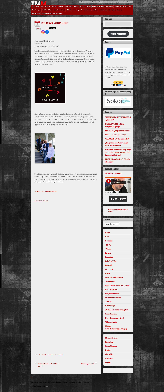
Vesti (42, 6)
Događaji (76, 6)
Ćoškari (111, 2)
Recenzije (47, 6)
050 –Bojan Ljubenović (113, 173)
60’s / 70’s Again (36, 10)
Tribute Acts (109, 6)
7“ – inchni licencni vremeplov (89, 10)
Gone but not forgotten (98, 6)
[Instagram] (43, 30)
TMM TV (69, 10)
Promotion (60, 6)
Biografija (116, 2)
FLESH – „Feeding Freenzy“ (115, 134)
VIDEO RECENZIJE (118, 33)
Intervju (54, 6)
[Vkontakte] (47, 30)
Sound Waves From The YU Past (122, 6)
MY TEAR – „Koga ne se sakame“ (117, 130)
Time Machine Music (39, 386)
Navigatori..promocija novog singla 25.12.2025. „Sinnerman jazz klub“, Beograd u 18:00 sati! (118, 152)
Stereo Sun (94, 2)
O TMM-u (123, 2)
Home (32, 6)
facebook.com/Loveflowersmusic (46, 191)
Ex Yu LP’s (82, 6)
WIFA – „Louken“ (87, 363)
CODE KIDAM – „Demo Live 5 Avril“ (49, 364)
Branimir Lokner (44, 355)
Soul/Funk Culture (47, 10)
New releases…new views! (115, 10)
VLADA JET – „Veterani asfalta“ (117, 138)
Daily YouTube (68, 6)
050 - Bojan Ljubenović (115, 194)
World (108, 249)
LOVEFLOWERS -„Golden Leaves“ (54, 22)
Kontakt (129, 2)
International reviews (59, 10)
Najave (89, 6)
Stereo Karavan (103, 2)
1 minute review (103, 10)
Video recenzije (36, 13)
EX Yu (108, 245)
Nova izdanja (76, 10)
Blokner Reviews (85, 2)
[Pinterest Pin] (35, 29)
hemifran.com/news (41, 201)
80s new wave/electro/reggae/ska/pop (52, 13)
